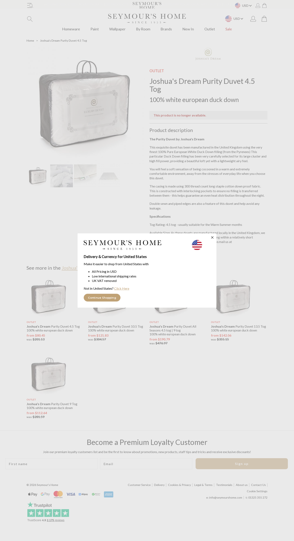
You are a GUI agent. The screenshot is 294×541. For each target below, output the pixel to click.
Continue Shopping (102, 297)
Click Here (121, 288)
